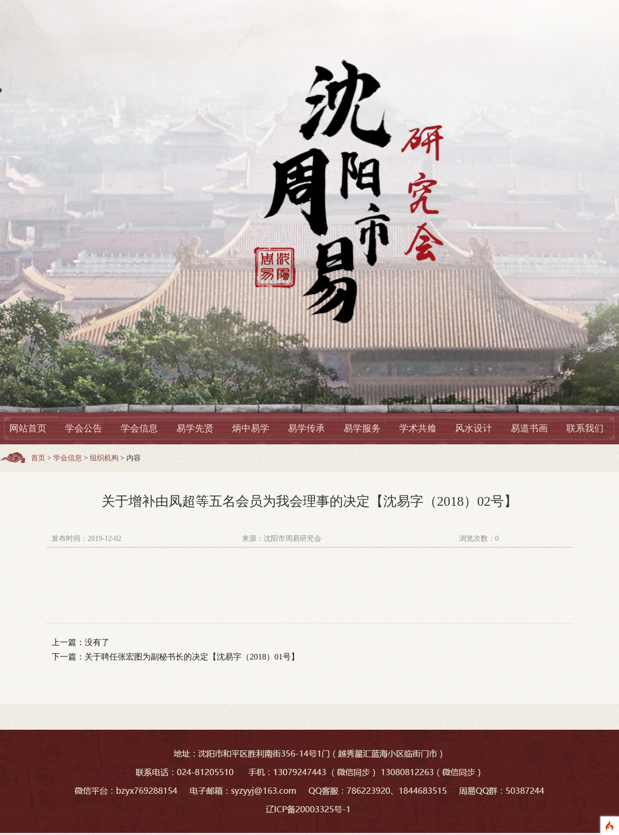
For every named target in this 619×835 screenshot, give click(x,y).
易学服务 (362, 428)
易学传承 (306, 428)
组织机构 (104, 458)
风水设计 (473, 428)
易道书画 (529, 428)
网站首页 (27, 428)
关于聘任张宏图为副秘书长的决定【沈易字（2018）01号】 (192, 656)
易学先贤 (195, 428)
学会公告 (83, 428)
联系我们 (585, 428)
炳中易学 (250, 428)
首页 (38, 458)
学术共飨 (417, 428)
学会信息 (139, 428)
